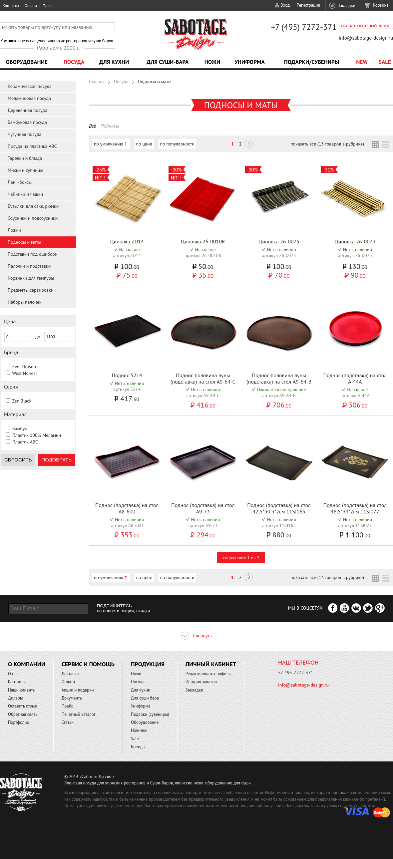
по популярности (177, 144)
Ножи (212, 62)
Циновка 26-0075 (278, 241)
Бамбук (19, 428)
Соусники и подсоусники (33, 218)
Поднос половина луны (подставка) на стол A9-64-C (203, 378)
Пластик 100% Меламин (36, 435)
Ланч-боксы (20, 182)
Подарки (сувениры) (150, 714)
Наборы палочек (25, 302)
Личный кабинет (211, 664)
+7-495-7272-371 (295, 673)
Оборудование (27, 62)
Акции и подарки (78, 690)
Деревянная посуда (27, 110)
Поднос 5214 (127, 375)
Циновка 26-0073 (354, 241)
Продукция (148, 664)
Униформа (249, 62)
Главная (97, 82)
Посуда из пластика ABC (32, 146)
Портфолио (18, 722)
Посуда (74, 62)
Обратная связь (22, 714)
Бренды (138, 746)
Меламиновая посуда (29, 98)
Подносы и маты (24, 242)
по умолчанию (108, 144)
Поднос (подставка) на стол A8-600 (127, 508)
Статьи (68, 722)
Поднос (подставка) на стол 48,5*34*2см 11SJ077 (355, 508)
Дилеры (15, 698)
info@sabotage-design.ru (366, 38)
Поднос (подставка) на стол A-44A (355, 378)
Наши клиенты (22, 690)
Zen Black (21, 401)
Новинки (139, 730)
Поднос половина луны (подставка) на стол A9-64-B (278, 378)
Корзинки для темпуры (31, 278)
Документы (72, 698)
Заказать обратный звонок (365, 25)
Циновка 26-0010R (203, 241)
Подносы (110, 126)
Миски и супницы (25, 170)
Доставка (70, 674)
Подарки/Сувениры (311, 62)
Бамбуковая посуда (27, 122)
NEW (362, 62)
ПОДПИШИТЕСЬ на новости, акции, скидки (123, 608)
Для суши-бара (168, 62)
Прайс (48, 5)
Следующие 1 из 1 (240, 557)
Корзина (381, 5)
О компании (26, 664)
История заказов (201, 682)
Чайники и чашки (25, 194)
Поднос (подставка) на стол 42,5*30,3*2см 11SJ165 (279, 508)
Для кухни (114, 62)
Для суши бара (145, 698)
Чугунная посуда (24, 134)
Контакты (11, 5)
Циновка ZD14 (127, 241)
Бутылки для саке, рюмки (33, 206)
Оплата (31, 5)
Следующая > (249, 144)
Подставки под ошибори (33, 254)
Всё (92, 126)
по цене (144, 144)
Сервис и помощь (88, 664)
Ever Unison (24, 367)
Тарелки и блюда (25, 158)
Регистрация (308, 5)
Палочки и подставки (29, 266)
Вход (285, 5)
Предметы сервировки (31, 290)
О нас (13, 674)
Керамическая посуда (30, 86)
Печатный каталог (79, 714)
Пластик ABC (25, 442)
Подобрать (56, 459)
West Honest (24, 373)
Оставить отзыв (22, 706)
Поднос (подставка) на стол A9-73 (203, 508)
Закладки (346, 5)
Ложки (14, 230)
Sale (385, 62)
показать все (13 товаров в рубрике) (327, 144)
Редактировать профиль (208, 674)
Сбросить (18, 459)
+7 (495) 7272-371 (304, 27)
